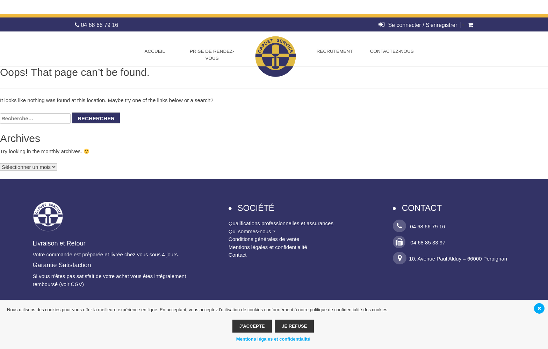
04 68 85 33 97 (419, 242)
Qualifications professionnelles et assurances (281, 223)
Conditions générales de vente (264, 239)
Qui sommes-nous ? (252, 231)
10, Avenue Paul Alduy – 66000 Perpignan (450, 259)
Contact (238, 255)
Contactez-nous (392, 51)
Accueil (154, 51)
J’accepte (252, 326)
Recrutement (335, 51)
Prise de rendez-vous (212, 55)
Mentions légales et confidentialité (268, 247)
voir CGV (71, 284)
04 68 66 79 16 (96, 25)
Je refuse (294, 326)
